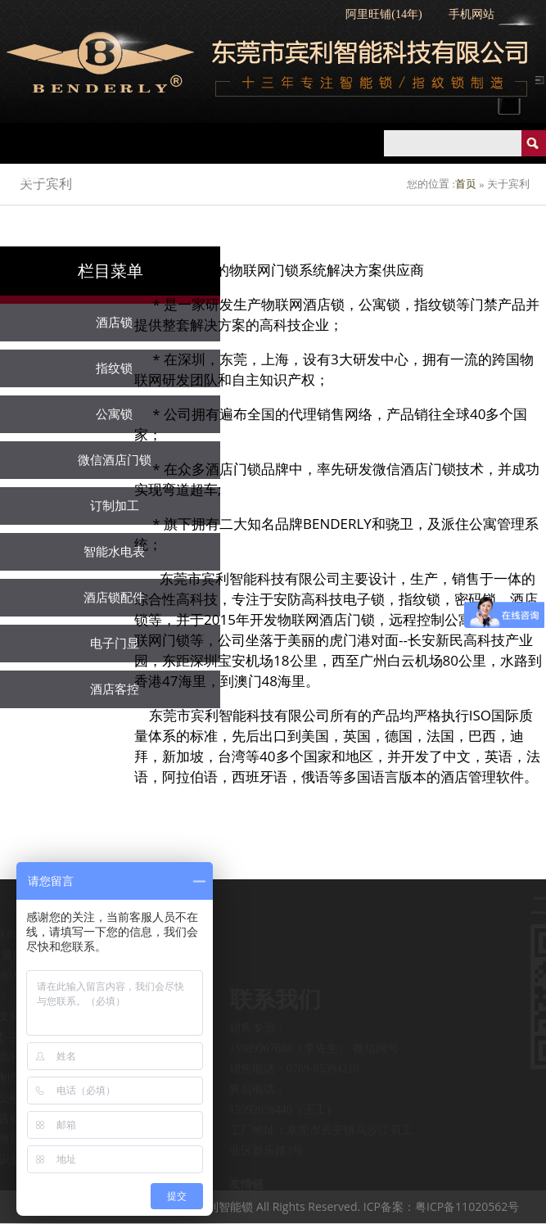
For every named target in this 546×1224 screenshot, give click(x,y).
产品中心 (102, 176)
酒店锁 (180, 176)
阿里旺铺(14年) (383, 14)
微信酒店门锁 (114, 460)
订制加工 (114, 506)
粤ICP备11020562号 (467, 1206)
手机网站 (471, 14)
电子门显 (114, 643)
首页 (30, 176)
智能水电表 (114, 551)
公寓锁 (324, 176)
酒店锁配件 (114, 597)
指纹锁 (252, 176)
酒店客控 (114, 689)
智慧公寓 (485, 176)
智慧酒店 (402, 176)
